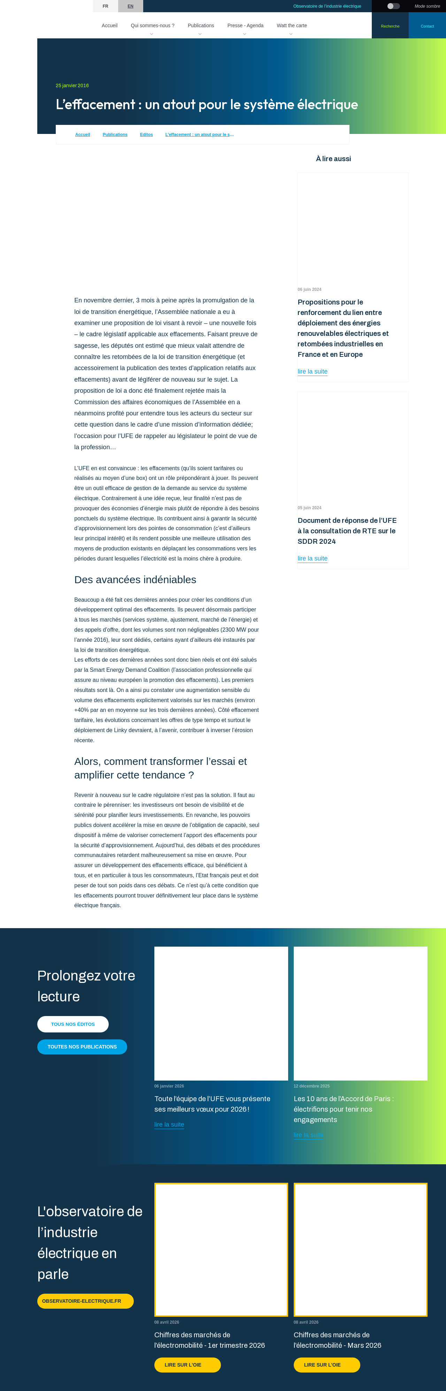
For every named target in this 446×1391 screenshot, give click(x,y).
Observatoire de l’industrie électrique (327, 6)
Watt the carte (292, 25)
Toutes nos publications (82, 1047)
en (130, 6)
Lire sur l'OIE (187, 1365)
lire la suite (313, 371)
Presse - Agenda (246, 25)
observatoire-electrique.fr (85, 1301)
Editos (146, 134)
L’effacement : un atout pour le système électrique (200, 134)
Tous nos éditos (73, 1024)
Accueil (109, 25)
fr (105, 6)
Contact (427, 26)
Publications (201, 25)
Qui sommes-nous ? (153, 25)
